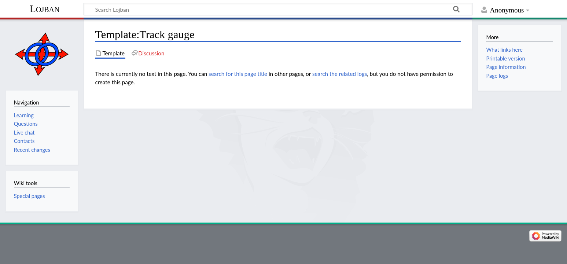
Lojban (45, 8)
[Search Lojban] (278, 9)
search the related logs (339, 73)
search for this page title (238, 73)
